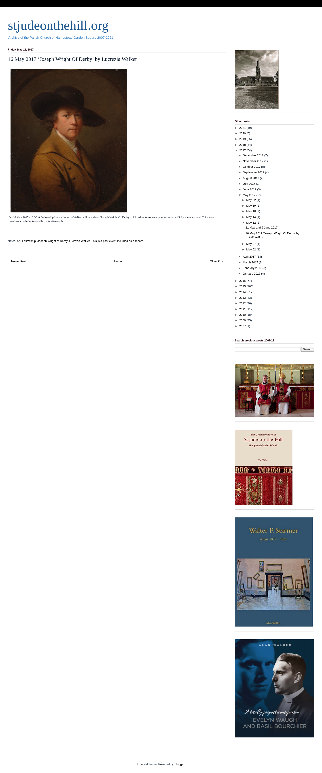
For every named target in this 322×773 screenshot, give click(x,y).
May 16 (251, 211)
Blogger (179, 764)
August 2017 (251, 178)
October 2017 (252, 166)
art (18, 241)
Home (118, 261)
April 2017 (250, 256)
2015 (243, 286)
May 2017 (249, 195)
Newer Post (18, 261)
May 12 (251, 222)
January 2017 (252, 273)
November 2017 (253, 161)
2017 (243, 150)
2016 (243, 280)
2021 (243, 127)
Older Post (217, 261)
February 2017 (253, 268)
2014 (243, 292)
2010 (243, 314)
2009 (243, 320)
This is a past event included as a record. (117, 241)
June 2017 (250, 189)
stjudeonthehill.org (58, 25)
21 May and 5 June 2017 (262, 227)
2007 (243, 326)
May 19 (251, 205)
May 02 (251, 249)
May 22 (251, 200)
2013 (243, 297)
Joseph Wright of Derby (52, 241)
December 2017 (253, 155)
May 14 (251, 217)
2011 (243, 309)
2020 (243, 133)
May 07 (251, 244)
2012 (243, 303)
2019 (243, 139)
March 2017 (251, 262)
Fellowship (29, 241)
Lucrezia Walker (79, 241)
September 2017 (254, 172)
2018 (243, 144)
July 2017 (249, 183)
